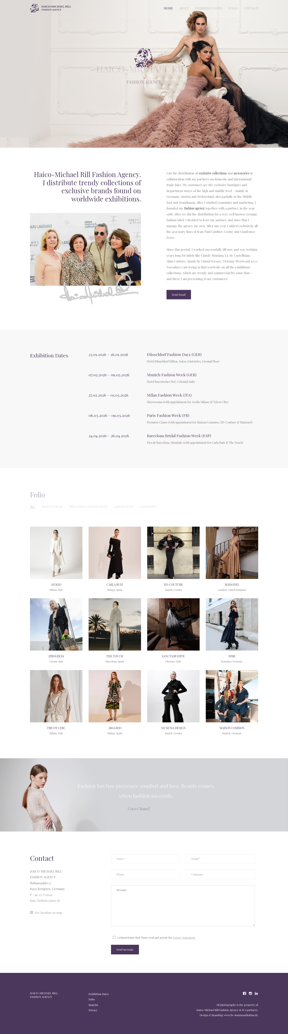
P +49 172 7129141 (41, 895)
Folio (233, 8)
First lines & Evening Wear (88, 506)
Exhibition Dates (209, 8)
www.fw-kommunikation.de (241, 1015)
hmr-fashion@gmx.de (45, 900)
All (32, 506)
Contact (251, 8)
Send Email (179, 294)
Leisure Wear (123, 506)
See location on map (46, 912)
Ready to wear (52, 506)
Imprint (93, 1005)
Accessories (148, 506)
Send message (125, 949)
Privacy (93, 1010)
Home (168, 8)
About (184, 8)
